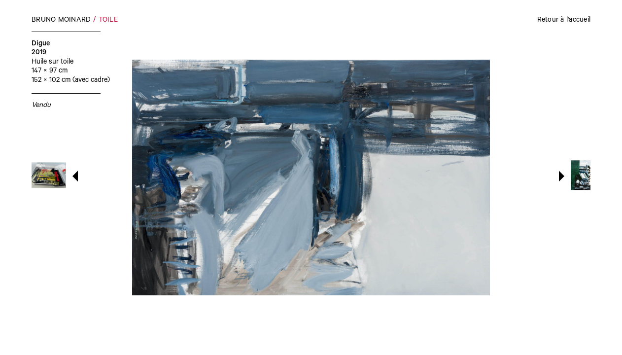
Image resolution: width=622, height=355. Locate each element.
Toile (108, 21)
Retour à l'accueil (564, 21)
